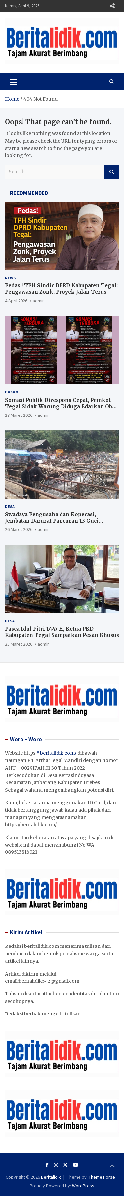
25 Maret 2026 (18, 644)
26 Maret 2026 (18, 529)
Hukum (11, 391)
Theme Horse (102, 1177)
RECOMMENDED (29, 193)
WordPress (83, 1186)
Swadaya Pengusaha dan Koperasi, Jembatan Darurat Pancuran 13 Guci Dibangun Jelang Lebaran (52, 520)
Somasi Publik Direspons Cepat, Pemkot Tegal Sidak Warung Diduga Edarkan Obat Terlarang (61, 406)
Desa (10, 506)
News (10, 277)
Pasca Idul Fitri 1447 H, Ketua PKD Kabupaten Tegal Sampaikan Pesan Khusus (62, 632)
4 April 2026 (16, 301)
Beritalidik (51, 1177)
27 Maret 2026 (18, 415)
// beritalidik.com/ (56, 753)
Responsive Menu (112, 6)
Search (111, 172)
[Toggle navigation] (13, 81)
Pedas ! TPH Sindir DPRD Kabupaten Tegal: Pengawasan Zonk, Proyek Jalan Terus (61, 288)
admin (39, 301)
